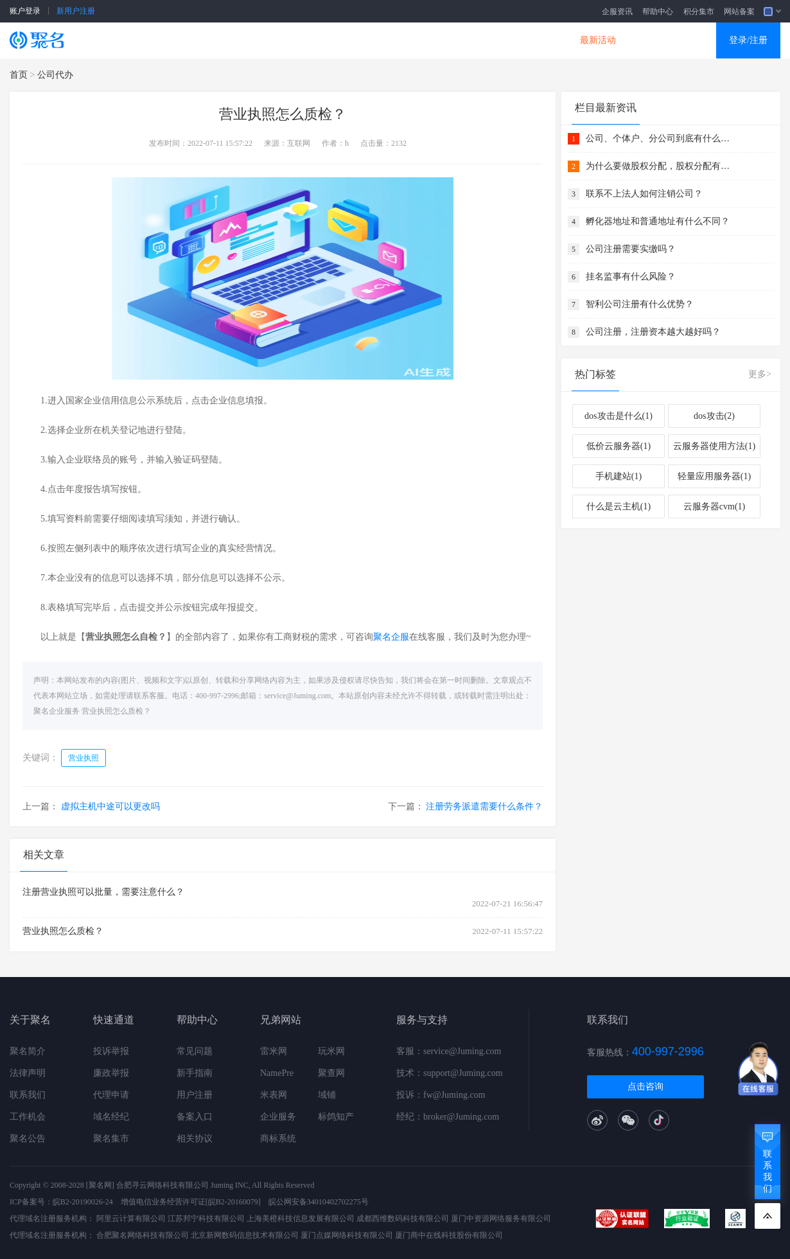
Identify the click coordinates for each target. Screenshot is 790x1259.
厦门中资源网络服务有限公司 (501, 1218)
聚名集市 (111, 1138)
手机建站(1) (618, 476)
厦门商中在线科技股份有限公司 (449, 1235)
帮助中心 (657, 11)
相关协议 (195, 1138)
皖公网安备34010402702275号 (318, 1201)
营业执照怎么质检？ (116, 711)
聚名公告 (28, 1138)
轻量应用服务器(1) (714, 476)
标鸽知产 (336, 1117)
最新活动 (598, 40)
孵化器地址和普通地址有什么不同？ (658, 221)
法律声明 (28, 1073)
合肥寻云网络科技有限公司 (162, 1185)
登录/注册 (748, 40)
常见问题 (195, 1051)
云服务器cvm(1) (714, 506)
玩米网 (331, 1051)
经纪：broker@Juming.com (447, 1117)
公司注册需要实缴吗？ (631, 249)
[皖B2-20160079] (233, 1201)
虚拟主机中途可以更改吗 (110, 806)
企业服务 (278, 1117)
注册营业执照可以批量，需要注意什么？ (103, 892)
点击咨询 (645, 1086)
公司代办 (55, 75)
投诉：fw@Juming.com (441, 1095)
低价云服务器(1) (618, 446)
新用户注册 (76, 10)
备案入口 (195, 1117)
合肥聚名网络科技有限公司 (142, 1235)
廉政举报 (111, 1073)
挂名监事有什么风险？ (631, 276)
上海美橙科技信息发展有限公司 (301, 1218)
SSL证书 (152, 40)
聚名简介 (28, 1051)
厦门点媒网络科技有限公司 (347, 1235)
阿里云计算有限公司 (131, 1218)
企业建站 (300, 40)
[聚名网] (100, 1185)
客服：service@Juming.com (448, 1051)
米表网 (273, 1095)
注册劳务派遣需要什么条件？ (484, 806)
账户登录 (25, 10)
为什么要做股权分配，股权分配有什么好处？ (659, 166)
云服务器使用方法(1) (714, 446)
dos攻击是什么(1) (618, 416)
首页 (19, 75)
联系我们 (28, 1095)
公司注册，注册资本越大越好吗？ (653, 332)
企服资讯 (617, 11)
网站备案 (739, 11)
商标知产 (374, 40)
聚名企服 (391, 637)
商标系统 (278, 1138)
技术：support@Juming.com (449, 1073)
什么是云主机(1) (618, 506)
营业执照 (83, 757)
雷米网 (273, 1051)
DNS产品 (523, 40)
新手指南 (195, 1073)
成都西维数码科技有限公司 (402, 1218)
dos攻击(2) (714, 416)
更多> (759, 374)
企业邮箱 (449, 40)
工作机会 (28, 1117)
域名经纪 (111, 1117)
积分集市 (698, 11)
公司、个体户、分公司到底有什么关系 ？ (659, 138)
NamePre (277, 1073)
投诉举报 (111, 1051)
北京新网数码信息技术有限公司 (245, 1235)
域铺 (327, 1095)
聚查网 (331, 1073)
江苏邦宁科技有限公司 (206, 1218)
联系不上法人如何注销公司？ (644, 193)
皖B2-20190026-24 (83, 1201)
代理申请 (111, 1095)
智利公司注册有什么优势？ (640, 304)
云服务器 (225, 40)
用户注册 (195, 1095)
